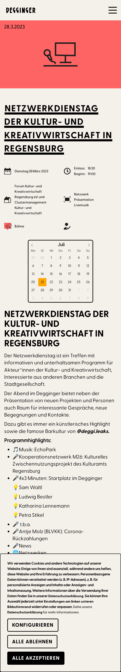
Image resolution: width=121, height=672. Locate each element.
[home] (19, 10)
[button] (113, 10)
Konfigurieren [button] (32, 625)
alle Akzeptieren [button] (36, 658)
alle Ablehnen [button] (32, 641)
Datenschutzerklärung (24, 612)
